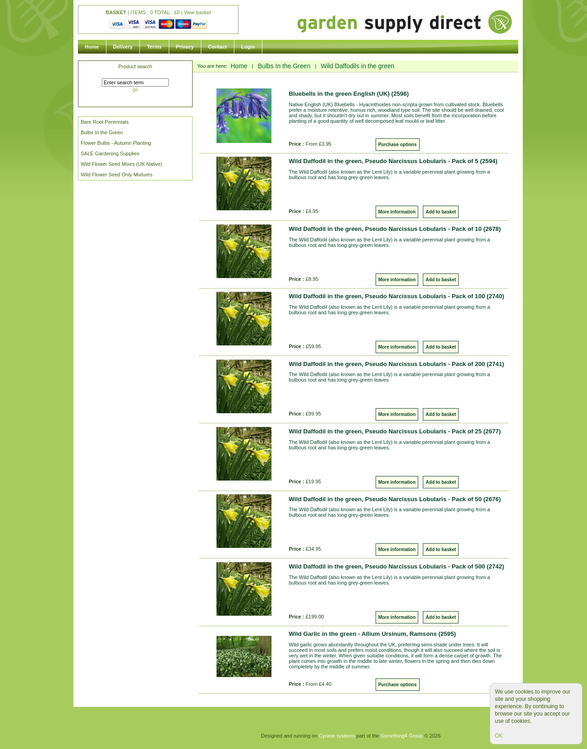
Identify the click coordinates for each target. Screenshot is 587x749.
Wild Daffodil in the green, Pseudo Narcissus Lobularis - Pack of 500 (396, 566)
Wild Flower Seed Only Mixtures (117, 174)
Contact (217, 46)
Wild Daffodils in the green (357, 66)
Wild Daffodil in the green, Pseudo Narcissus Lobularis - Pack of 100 (396, 296)
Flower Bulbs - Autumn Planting (116, 143)
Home (92, 46)
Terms (154, 46)
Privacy (185, 46)
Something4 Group (402, 735)
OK (499, 736)
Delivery (123, 46)
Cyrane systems (337, 735)
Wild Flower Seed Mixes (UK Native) (121, 164)
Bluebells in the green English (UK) (349, 93)
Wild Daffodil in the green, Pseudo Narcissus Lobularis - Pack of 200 (396, 364)
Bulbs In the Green (102, 132)
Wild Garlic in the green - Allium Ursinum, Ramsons (372, 633)
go (135, 89)
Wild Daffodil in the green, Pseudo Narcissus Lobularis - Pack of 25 (395, 431)
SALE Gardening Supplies (110, 153)
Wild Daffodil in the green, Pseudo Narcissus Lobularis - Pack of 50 (395, 499)
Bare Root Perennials (105, 122)
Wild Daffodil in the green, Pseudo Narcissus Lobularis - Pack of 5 (393, 161)
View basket (197, 12)
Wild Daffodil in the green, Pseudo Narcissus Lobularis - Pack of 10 (395, 228)
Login (248, 46)
